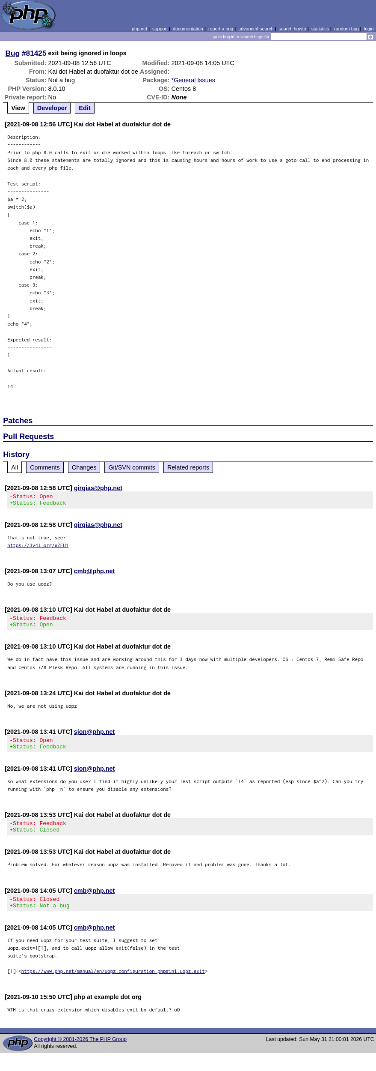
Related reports (188, 467)
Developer (52, 108)
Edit (84, 108)
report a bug (220, 28)
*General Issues (193, 80)
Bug (13, 53)
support (160, 28)
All (14, 467)
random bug (346, 28)
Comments (45, 467)
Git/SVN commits (131, 467)
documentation (188, 28)
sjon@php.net (94, 736)
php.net (139, 28)
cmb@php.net (94, 573)
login (369, 28)
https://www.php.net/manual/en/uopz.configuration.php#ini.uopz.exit (113, 984)
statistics (320, 28)
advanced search (255, 28)
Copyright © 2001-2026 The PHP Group (80, 1052)
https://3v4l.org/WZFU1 (37, 547)
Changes (84, 467)
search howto (292, 28)
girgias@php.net (98, 488)
